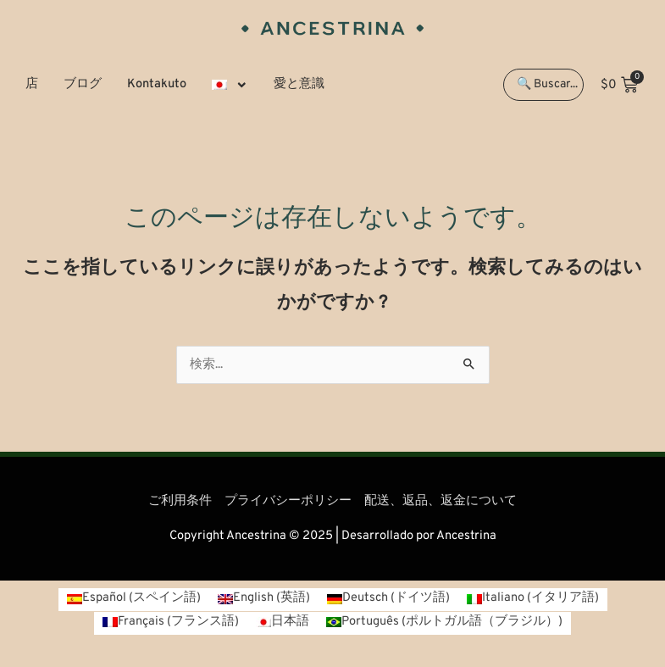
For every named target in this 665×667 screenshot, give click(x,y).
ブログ (83, 84)
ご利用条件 (180, 501)
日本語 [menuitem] (290, 622)
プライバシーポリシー (288, 501)
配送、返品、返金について (440, 501)
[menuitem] (230, 84)
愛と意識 (299, 84)
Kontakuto (156, 84)
